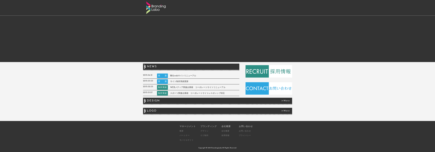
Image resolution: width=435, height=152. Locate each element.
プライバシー (245, 135)
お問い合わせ (246, 126)
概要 (182, 131)
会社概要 (226, 126)
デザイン (204, 131)
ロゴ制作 (204, 135)
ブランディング (208, 126)
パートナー (185, 135)
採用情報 (225, 135)
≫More (285, 101)
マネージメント (188, 126)
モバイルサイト (187, 140)
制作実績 (162, 87)
